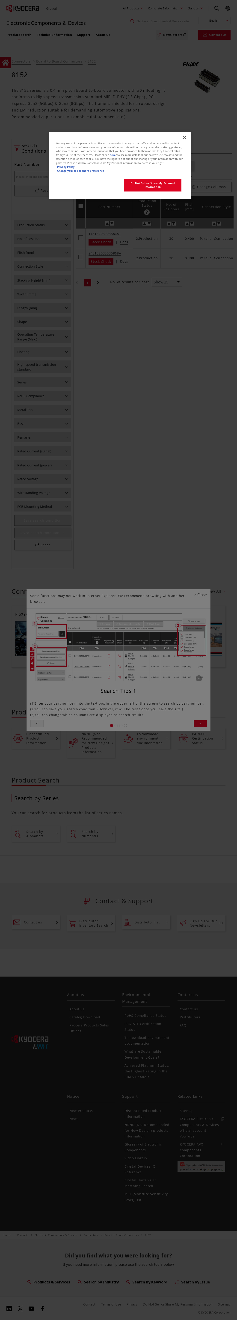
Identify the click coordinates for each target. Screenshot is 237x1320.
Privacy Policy (65, 167)
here (113, 155)
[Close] (185, 137)
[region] (120, 165)
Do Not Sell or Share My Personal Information (152, 185)
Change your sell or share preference (80, 170)
